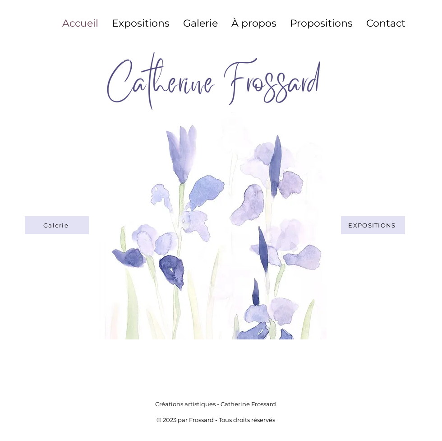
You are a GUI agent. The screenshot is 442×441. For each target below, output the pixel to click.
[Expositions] (373, 225)
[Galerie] (57, 225)
